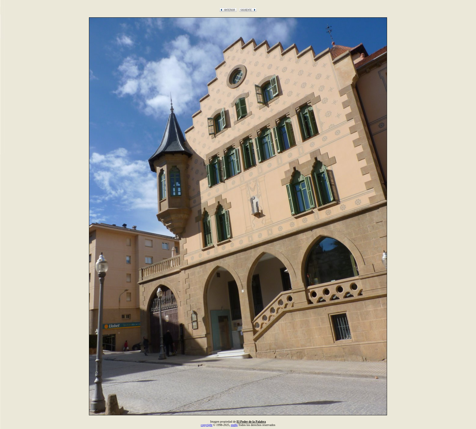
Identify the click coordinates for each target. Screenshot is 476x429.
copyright (206, 425)
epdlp (234, 425)
